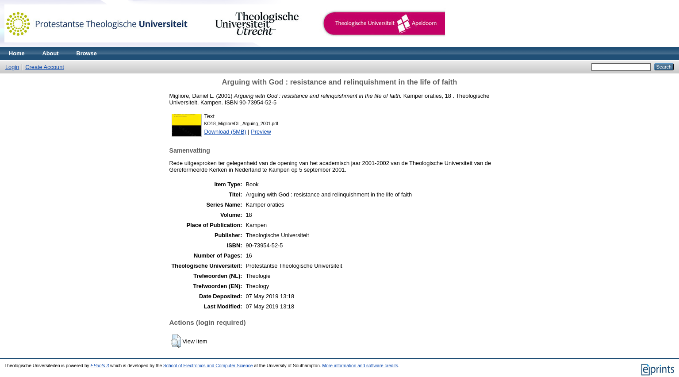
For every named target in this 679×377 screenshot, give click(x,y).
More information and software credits (360, 365)
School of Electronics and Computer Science (208, 365)
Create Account (44, 67)
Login (12, 67)
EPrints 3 (100, 365)
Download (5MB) (225, 131)
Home (17, 53)
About (50, 53)
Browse (87, 53)
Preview (261, 131)
